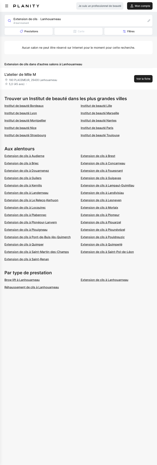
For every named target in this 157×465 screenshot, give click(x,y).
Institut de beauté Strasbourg (25, 135)
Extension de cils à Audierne (24, 156)
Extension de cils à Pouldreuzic (103, 237)
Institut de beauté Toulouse (100, 135)
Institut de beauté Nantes (99, 120)
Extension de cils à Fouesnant (102, 170)
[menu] (6, 6)
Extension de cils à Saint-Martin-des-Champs (36, 252)
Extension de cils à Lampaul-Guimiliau (107, 185)
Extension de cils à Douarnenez (26, 170)
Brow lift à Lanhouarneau (22, 280)
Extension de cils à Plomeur (100, 215)
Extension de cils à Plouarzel (101, 222)
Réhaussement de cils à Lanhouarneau (31, 287)
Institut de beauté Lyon (20, 113)
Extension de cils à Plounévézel (103, 229)
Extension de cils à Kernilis (23, 185)
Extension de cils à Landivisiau (102, 193)
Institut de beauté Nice (20, 128)
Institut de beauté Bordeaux (24, 106)
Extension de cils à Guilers (23, 178)
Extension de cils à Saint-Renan (26, 259)
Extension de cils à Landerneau (26, 193)
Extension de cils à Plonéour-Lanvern (30, 222)
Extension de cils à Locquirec (25, 207)
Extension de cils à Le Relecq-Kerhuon (31, 200)
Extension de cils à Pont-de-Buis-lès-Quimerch (37, 237)
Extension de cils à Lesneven (101, 200)
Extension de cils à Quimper (24, 244)
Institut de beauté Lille (96, 106)
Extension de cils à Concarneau (103, 163)
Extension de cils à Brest (98, 156)
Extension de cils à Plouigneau (25, 229)
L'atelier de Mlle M (20, 74)
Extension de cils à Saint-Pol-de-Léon (107, 252)
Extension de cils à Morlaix (99, 207)
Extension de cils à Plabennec (25, 215)
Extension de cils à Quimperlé (101, 244)
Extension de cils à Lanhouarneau (104, 280)
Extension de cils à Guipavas (101, 178)
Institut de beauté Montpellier (25, 120)
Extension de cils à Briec (21, 163)
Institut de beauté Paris (97, 128)
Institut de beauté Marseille (100, 113)
